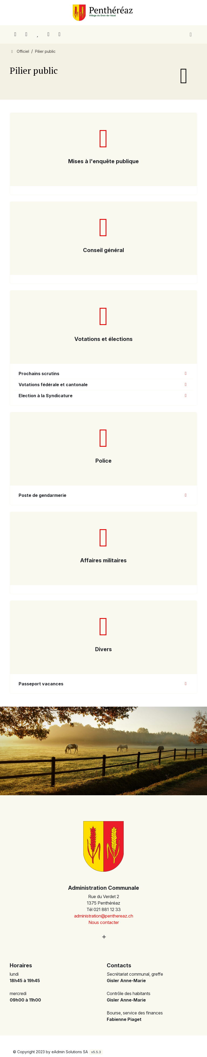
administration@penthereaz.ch (103, 916)
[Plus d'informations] (103, 936)
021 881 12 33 (107, 909)
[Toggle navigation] (190, 34)
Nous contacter (103, 922)
